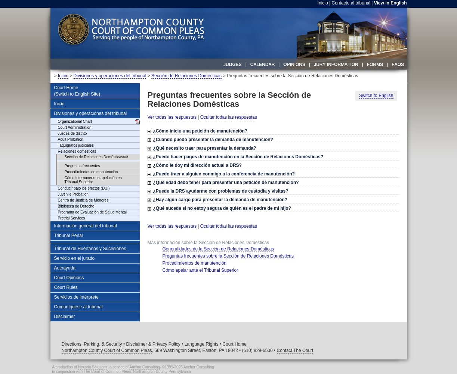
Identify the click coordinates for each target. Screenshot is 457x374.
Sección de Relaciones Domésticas (186, 75)
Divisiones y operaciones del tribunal (110, 75)
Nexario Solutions (92, 367)
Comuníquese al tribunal (78, 306)
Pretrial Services (71, 218)
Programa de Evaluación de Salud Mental (92, 212)
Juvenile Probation (73, 194)
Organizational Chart (75, 121)
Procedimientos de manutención (91, 172)
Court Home (234, 344)
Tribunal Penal (68, 235)
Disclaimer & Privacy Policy (153, 344)
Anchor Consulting (144, 367)
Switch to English (376, 95)
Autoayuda (64, 268)
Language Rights (202, 344)
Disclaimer (64, 316)
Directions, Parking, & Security (92, 344)
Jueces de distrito (72, 133)
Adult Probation (70, 139)
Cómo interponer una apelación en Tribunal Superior (93, 180)
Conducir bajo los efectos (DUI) (84, 188)
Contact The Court (295, 350)
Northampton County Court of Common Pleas (107, 350)
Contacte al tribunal (351, 3)
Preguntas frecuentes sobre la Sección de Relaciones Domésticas (228, 256)
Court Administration (75, 127)
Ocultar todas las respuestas (228, 117)
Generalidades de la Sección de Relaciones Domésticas (218, 249)
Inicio (323, 3)
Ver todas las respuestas (172, 117)
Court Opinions (69, 277)
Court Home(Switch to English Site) (77, 91)
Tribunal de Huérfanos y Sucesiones (90, 248)
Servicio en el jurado (74, 258)
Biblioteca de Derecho (76, 206)
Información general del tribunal (85, 225)
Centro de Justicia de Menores (83, 200)
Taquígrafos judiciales (76, 145)
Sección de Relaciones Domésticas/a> (97, 157)
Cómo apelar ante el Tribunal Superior (200, 270)
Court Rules (66, 287)
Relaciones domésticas (77, 151)
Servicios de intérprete (76, 297)
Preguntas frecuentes (82, 166)
